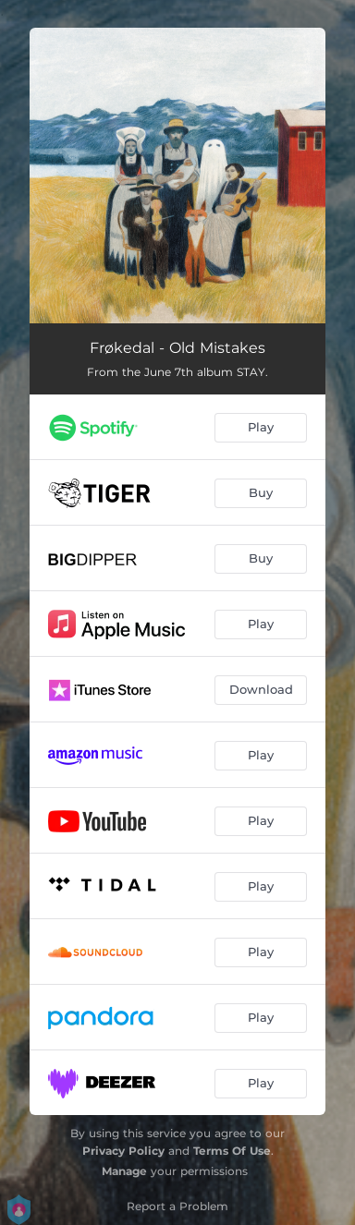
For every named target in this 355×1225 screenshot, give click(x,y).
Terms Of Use (232, 1151)
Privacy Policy (123, 1151)
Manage (124, 1171)
